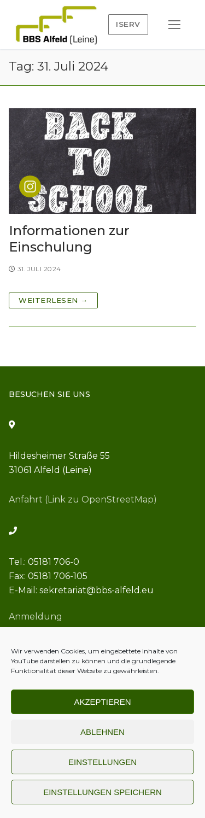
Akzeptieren (102, 701)
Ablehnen (102, 732)
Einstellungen (102, 762)
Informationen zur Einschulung (69, 238)
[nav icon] (174, 24)
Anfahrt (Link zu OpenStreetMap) (83, 499)
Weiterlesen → (53, 300)
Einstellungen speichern (102, 792)
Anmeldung (35, 616)
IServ (128, 24)
